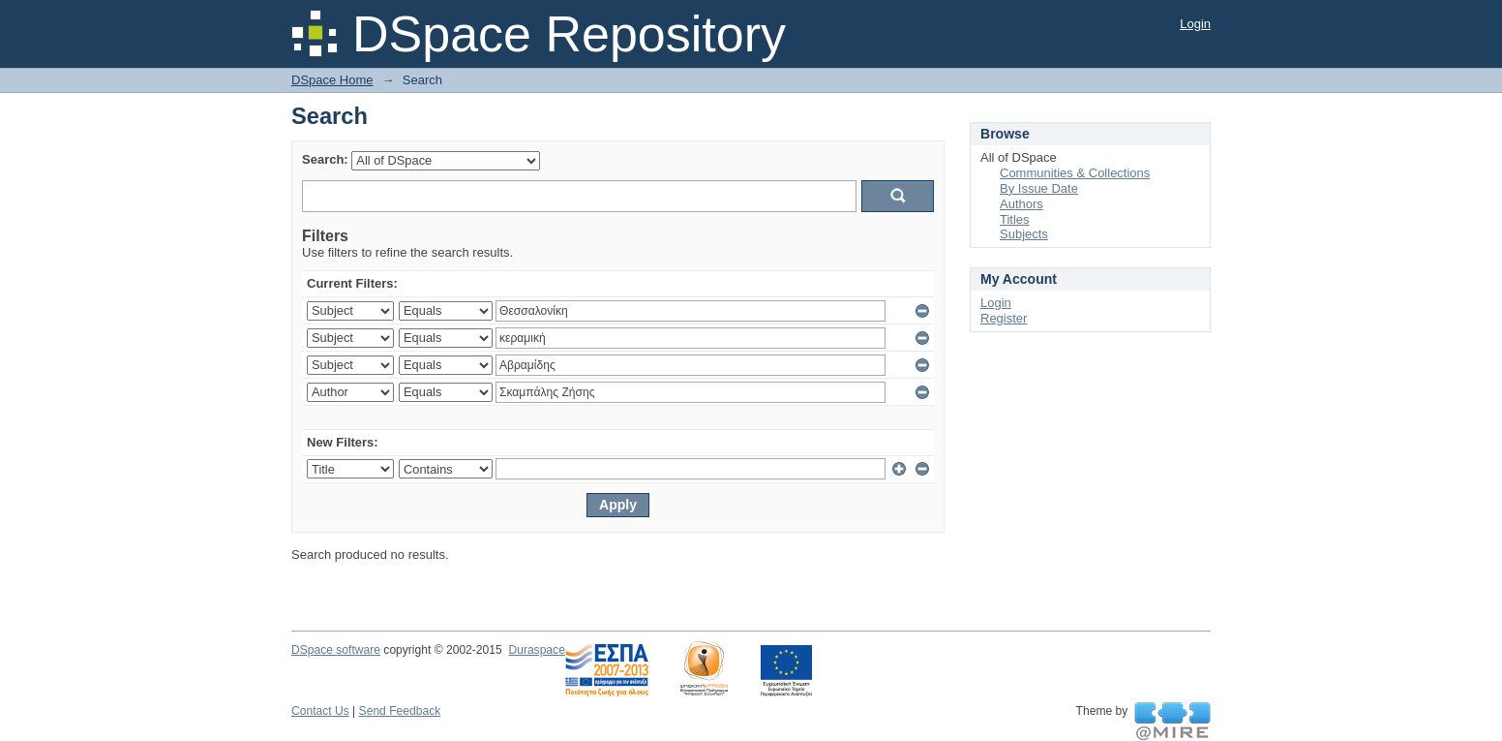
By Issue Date (1039, 188)
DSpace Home (332, 80)
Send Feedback (400, 711)
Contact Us (320, 711)
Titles (1015, 219)
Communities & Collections (1075, 173)
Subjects (1024, 234)
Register (1003, 318)
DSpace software (335, 650)
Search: (325, 159)
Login (1195, 23)
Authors (1021, 204)
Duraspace (536, 650)
